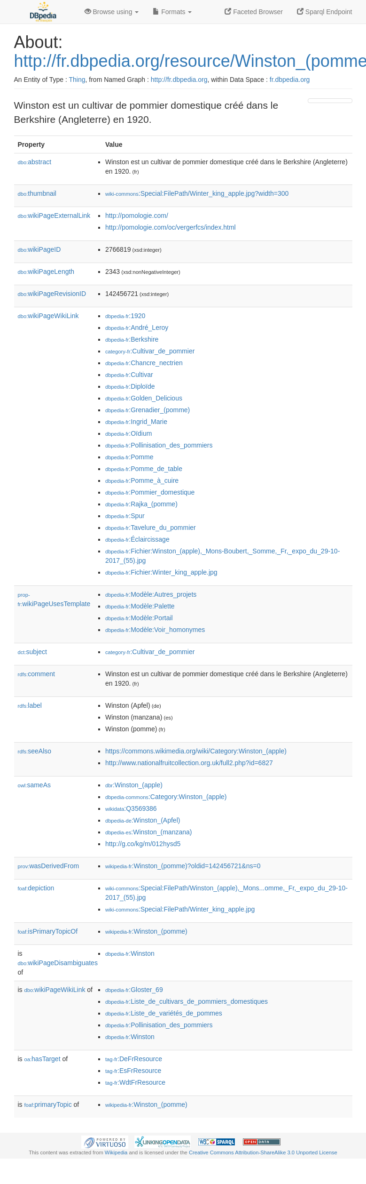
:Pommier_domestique (150, 492)
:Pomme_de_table (143, 468)
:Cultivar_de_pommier (150, 351)
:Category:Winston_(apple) (166, 796)
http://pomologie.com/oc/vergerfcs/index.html (170, 227)
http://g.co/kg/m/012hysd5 (142, 844)
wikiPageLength (46, 271)
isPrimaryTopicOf (48, 931)
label (30, 705)
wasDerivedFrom (48, 866)
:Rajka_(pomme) (141, 504)
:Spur (125, 516)
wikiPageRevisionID (52, 293)
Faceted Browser (254, 12)
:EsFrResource (133, 1070)
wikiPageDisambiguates (58, 963)
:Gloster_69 (134, 989)
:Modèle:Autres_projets (150, 594)
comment (36, 674)
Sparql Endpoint (324, 12)
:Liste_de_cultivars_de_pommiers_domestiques (186, 1001)
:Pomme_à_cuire (142, 480)
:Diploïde (130, 386)
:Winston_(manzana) (148, 832)
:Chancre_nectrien (144, 363)
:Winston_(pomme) (146, 931)
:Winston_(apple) (134, 785)
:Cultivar (129, 374)
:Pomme (129, 457)
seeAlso (35, 751)
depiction (36, 888)
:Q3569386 (131, 808)
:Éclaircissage (137, 539)
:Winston (130, 953)
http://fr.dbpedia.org (179, 79)
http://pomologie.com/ (136, 215)
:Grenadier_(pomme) (147, 410)
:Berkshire (131, 339)
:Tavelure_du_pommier (150, 527)
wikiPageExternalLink (54, 215)
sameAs (34, 785)
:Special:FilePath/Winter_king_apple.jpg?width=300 (196, 193)
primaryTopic (48, 1104)
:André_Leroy (136, 327)
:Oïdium (128, 433)
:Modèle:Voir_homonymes (155, 629)
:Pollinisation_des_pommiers (159, 445)
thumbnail (37, 193)
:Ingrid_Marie (136, 421)
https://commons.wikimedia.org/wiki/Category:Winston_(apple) (196, 751)
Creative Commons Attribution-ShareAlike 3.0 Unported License (263, 1152)
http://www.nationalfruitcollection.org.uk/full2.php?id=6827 (189, 763)
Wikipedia (116, 1152)
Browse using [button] (112, 12)
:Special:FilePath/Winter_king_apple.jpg (180, 909)
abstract (35, 162)
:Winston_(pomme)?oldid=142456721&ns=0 (183, 866)
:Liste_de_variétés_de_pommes (163, 1013)
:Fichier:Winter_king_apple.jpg (161, 572)
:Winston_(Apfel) (142, 820)
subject (32, 652)
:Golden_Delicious (143, 398)
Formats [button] (172, 12)
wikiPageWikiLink (48, 316)
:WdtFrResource (135, 1082)
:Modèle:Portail (139, 618)
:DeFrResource (133, 1059)
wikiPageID (39, 249)
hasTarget (42, 1059)
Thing (77, 79)
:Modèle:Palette (140, 606)
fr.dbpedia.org (290, 79)
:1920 (125, 316)
